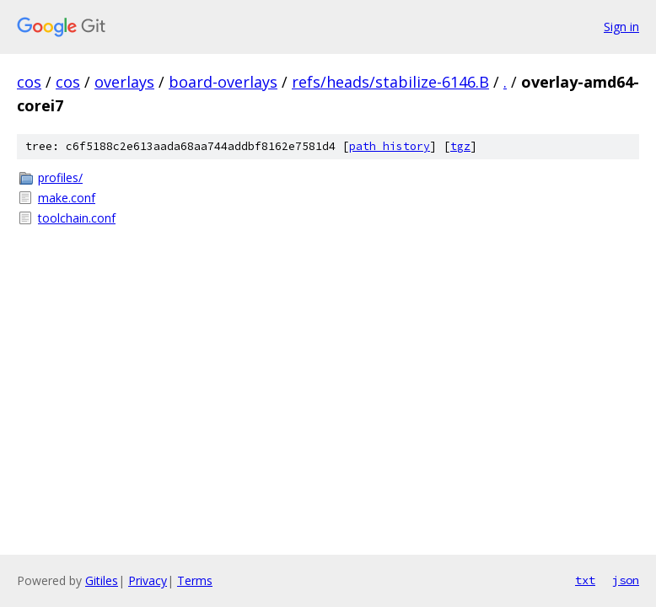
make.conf (66, 198)
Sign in (621, 27)
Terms (194, 580)
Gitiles (101, 580)
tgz (460, 146)
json (625, 580)
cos (29, 82)
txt (585, 580)
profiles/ (60, 177)
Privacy (147, 580)
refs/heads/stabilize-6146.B (390, 82)
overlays (124, 82)
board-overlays (223, 82)
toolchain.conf (77, 218)
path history (389, 146)
